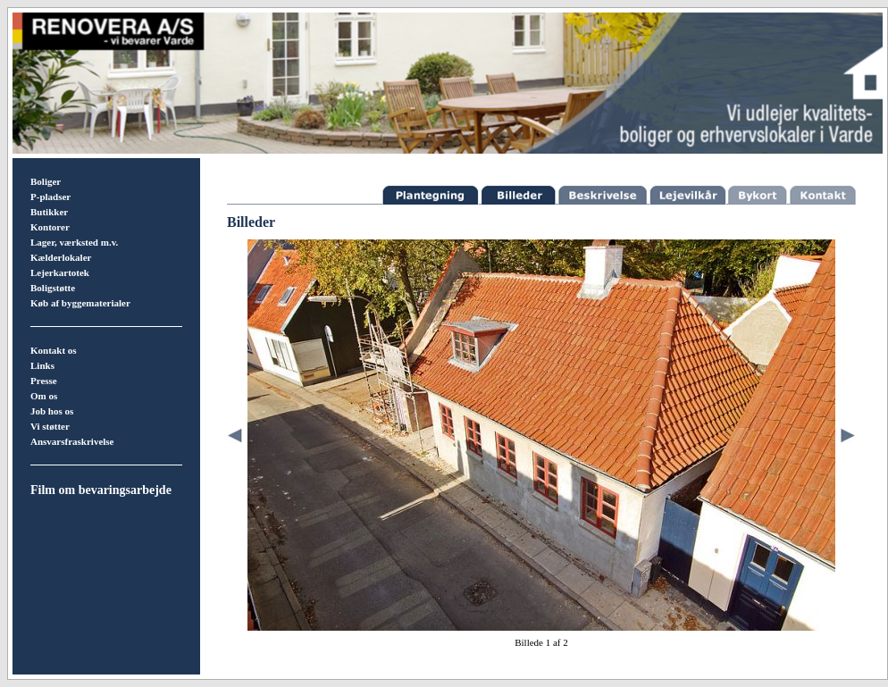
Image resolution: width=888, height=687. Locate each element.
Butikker (49, 211)
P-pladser (50, 196)
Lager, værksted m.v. (74, 242)
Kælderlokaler (60, 257)
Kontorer (50, 227)
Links (42, 365)
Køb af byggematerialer (80, 302)
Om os (43, 395)
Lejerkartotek (59, 272)
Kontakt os (53, 350)
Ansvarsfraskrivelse (72, 441)
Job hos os (51, 411)
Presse (43, 380)
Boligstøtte (52, 287)
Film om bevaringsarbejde (101, 490)
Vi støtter (50, 426)
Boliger (45, 181)
